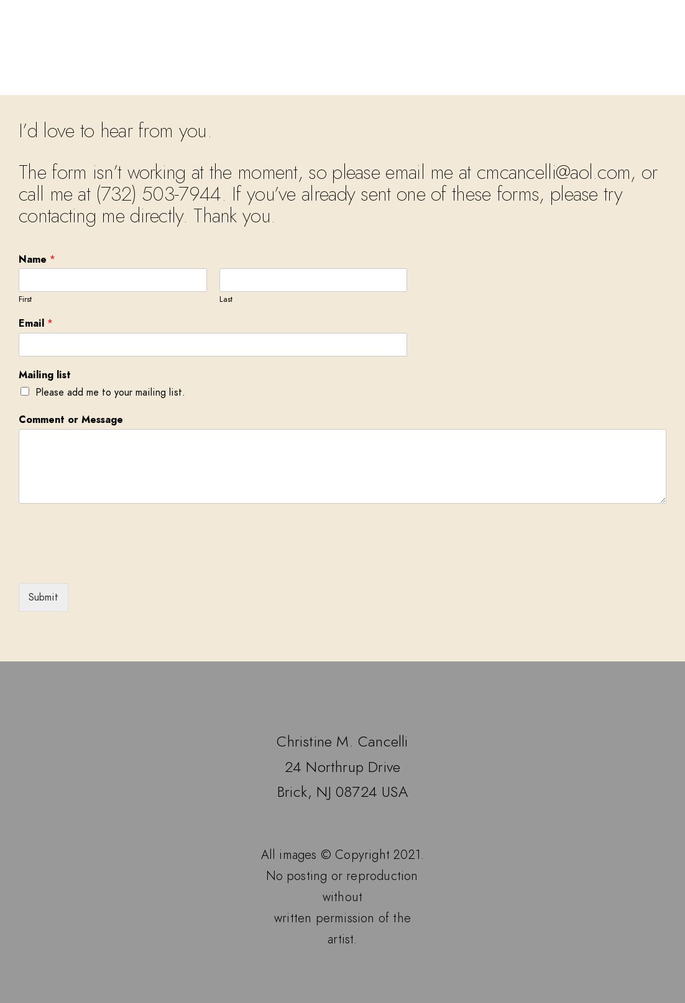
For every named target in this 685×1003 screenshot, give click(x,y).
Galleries (173, 79)
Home (108, 79)
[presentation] (113, 562)
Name (37, 259)
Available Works (270, 79)
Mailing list (45, 375)
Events (362, 79)
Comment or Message (71, 420)
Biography (434, 79)
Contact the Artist (545, 79)
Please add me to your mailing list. (110, 392)
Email (36, 323)
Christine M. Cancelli (342, 40)
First (25, 299)
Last (225, 299)
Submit (43, 597)
